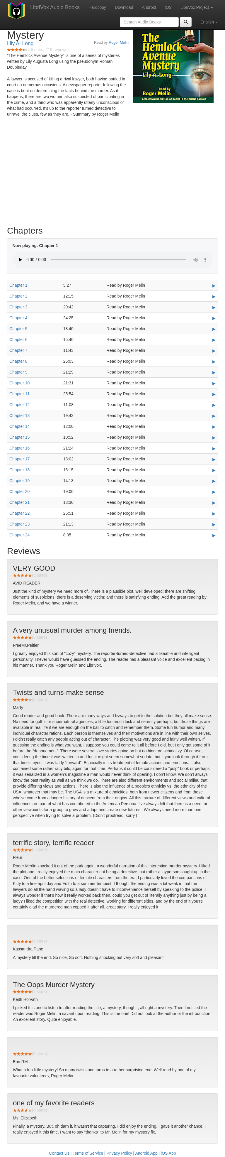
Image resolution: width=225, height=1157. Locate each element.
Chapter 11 (19, 393)
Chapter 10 (19, 383)
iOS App (168, 1153)
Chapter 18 (19, 469)
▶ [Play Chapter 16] (214, 448)
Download (124, 7)
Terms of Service (88, 1153)
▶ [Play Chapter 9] (214, 372)
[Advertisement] (112, 176)
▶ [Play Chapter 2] (214, 296)
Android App (146, 1153)
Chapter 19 (19, 480)
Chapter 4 (18, 317)
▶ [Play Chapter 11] (214, 394)
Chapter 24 (19, 535)
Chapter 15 (19, 437)
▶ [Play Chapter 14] (214, 427)
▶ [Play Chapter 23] (214, 524)
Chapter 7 (18, 350)
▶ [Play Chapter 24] (214, 535)
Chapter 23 (19, 524)
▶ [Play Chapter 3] (214, 307)
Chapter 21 (19, 502)
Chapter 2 (18, 296)
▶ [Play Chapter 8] (214, 361)
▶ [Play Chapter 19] (214, 481)
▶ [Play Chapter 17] (214, 459)
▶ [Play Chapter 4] (214, 318)
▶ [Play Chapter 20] (214, 492)
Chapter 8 (18, 361)
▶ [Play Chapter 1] (214, 285)
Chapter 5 (18, 328)
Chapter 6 (18, 339)
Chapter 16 (19, 448)
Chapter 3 (18, 307)
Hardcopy (97, 7)
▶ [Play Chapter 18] (214, 470)
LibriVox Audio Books (55, 7)
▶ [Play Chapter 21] (214, 503)
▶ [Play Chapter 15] (214, 437)
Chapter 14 (19, 426)
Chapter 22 (19, 513)
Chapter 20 (19, 491)
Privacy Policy (119, 1153)
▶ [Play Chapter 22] (214, 513)
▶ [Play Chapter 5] (214, 329)
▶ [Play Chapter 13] (214, 416)
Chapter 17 (19, 459)
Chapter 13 (19, 415)
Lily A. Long (20, 43)
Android (149, 7)
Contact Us (59, 1153)
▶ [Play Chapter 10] (214, 383)
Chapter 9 (18, 372)
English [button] (209, 22)
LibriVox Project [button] (196, 7)
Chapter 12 (19, 404)
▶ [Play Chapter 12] (214, 405)
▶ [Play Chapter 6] (214, 340)
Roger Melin (119, 42)
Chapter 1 (18, 285)
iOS (168, 7)
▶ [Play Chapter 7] (214, 351)
